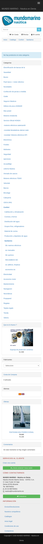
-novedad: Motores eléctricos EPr (15, 135)
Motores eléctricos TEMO (13, 178)
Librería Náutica (9, 169)
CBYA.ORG (8, 202)
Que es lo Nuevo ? (10, 325)
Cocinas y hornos (10, 217)
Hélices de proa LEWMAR (13, 106)
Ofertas (6, 402)
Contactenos (9, 531)
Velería (6, 318)
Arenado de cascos (10, 173)
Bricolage (7, 193)
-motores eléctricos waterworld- (15, 125)
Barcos (6, 188)
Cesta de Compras (10, 374)
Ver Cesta (13, 34)
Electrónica (7, 140)
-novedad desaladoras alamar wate (16, 130)
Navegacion (8, 289)
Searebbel (7, 72)
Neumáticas (8, 294)
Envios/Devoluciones (12, 507)
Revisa (24, 34)
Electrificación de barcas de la (14, 67)
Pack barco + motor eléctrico (14, 82)
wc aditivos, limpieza (12, 265)
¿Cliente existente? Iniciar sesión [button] (21, 468)
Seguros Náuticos (10, 101)
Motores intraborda (10, 116)
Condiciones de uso (12, 526)
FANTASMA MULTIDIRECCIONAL (21, 432)
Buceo (6, 77)
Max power (7, 111)
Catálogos (8, 516)
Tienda (6, 313)
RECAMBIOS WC (11, 260)
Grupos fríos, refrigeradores (14, 226)
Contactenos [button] (21, 496)
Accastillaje (8, 164)
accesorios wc (9, 269)
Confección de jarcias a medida (15, 92)
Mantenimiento (9, 284)
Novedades (8, 87)
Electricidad (8, 274)
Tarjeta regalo (8, 308)
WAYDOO (7, 159)
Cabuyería (7, 198)
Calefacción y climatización (14, 212)
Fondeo (6, 145)
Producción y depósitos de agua (15, 236)
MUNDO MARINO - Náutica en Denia (19, 9)
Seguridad (7, 154)
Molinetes (7, 149)
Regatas (7, 303)
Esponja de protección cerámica (21, 350)
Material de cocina (10, 231)
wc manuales (9, 250)
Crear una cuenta (9, 463)
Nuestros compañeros (12, 512)
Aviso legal (8, 521)
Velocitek (7, 183)
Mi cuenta (35, 34)
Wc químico (9, 255)
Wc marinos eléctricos (12, 245)
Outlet (6, 96)
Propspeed (7, 298)
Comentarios (8, 444)
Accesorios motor (10, 279)
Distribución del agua (11, 221)
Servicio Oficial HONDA (12, 120)
